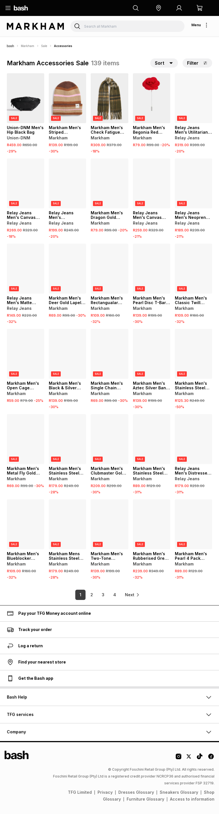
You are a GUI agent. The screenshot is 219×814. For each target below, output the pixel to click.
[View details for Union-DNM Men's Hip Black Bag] (25, 98)
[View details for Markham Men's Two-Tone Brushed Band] (109, 524)
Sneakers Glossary (179, 792)
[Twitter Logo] (189, 758)
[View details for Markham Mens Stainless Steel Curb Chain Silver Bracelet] (67, 524)
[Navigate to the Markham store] (35, 26)
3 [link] (101, 594)
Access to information (192, 799)
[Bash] (10, 45)
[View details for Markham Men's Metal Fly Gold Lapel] (25, 439)
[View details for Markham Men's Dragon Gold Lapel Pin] (109, 183)
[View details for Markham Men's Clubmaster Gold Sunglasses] (109, 439)
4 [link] (112, 594)
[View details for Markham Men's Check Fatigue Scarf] (109, 98)
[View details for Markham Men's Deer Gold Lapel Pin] (67, 269)
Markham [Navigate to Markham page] (27, 46)
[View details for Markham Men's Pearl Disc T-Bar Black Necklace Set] (151, 269)
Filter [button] (197, 63)
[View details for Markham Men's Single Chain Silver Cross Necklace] (109, 354)
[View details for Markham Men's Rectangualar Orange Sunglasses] (109, 269)
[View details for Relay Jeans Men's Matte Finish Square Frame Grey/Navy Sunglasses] (25, 269)
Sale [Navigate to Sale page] (44, 46)
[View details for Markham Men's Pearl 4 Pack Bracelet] (193, 524)
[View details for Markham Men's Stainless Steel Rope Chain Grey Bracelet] (67, 439)
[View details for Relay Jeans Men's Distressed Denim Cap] (193, 439)
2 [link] (89, 594)
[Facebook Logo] (211, 758)
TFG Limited (80, 792)
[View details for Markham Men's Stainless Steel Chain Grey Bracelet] (193, 354)
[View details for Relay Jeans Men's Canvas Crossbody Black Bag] (25, 183)
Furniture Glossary (145, 799)
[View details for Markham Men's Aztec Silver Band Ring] (151, 354)
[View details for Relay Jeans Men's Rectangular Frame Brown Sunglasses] (67, 183)
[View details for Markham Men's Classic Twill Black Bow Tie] (193, 269)
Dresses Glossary (136, 792)
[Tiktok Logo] (199, 758)
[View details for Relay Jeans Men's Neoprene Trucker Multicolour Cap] (193, 183)
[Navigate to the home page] (21, 8)
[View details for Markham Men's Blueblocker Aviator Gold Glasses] (25, 524)
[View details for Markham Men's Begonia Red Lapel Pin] (151, 98)
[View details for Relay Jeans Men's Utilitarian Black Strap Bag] (193, 98)
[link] (132, 595)
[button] (158, 8)
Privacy (105, 792)
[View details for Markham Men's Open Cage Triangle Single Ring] (25, 354)
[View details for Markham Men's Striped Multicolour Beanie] (67, 98)
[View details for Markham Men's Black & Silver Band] (67, 354)
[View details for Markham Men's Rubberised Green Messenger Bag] (151, 524)
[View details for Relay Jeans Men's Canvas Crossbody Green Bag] (151, 183)
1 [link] (78, 594)
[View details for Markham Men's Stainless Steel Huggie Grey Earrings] (151, 439)
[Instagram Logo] (178, 758)
